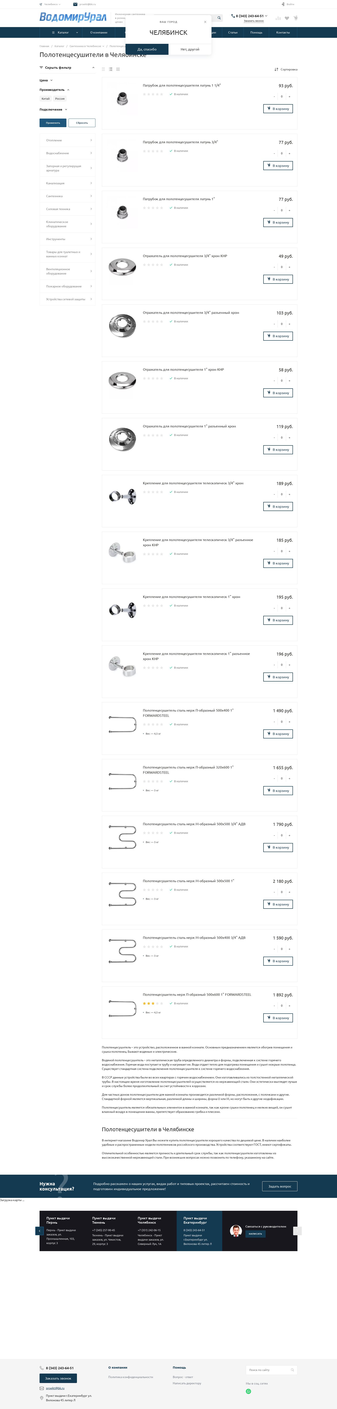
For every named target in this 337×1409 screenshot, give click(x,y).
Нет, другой (190, 49)
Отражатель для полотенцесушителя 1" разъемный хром (189, 426)
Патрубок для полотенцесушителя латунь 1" (179, 199)
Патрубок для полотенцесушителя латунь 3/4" (180, 142)
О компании (117, 1367)
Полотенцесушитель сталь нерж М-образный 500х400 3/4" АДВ (194, 937)
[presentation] (39, 1231)
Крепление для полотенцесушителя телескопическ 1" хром (191, 597)
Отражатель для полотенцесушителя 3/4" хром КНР (185, 256)
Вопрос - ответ (183, 1377)
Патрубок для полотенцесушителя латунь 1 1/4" (182, 85)
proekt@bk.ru (88, 4)
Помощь (179, 1367)
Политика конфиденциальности (130, 1377)
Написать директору (187, 1383)
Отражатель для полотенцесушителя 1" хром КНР (183, 369)
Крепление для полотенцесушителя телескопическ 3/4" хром (193, 483)
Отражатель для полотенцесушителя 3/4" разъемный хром (191, 312)
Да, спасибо (147, 49)
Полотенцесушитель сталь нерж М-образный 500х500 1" (188, 881)
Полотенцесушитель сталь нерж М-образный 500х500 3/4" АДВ (194, 824)
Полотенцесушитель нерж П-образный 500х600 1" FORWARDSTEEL (197, 994)
